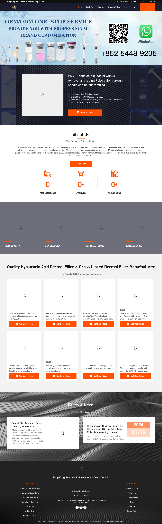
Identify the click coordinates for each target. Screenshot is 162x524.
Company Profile (132, 488)
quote (147, 7)
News (132, 502)
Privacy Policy (132, 511)
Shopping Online (114, 7)
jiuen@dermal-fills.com (126, 1)
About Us (100, 7)
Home (80, 7)
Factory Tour (132, 493)
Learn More (81, 164)
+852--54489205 (148, 1)
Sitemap (132, 506)
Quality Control (132, 497)
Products (89, 7)
